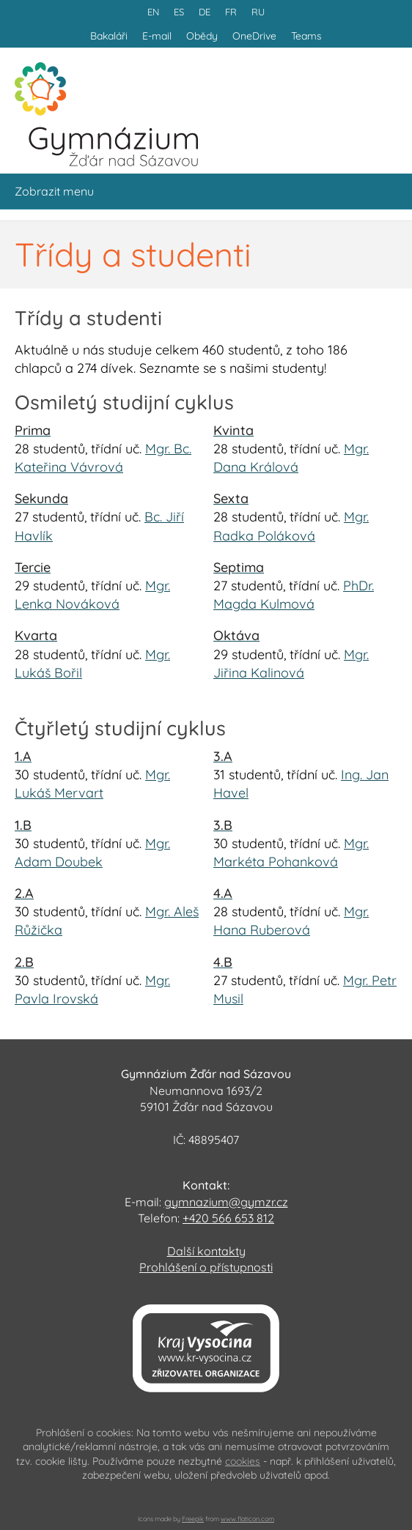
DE (204, 12)
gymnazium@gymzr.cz (226, 1202)
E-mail (157, 35)
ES (179, 12)
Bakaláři (109, 35)
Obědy (202, 35)
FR (231, 12)
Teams (306, 35)
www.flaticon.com (247, 1519)
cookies (242, 1461)
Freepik (193, 1519)
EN (153, 12)
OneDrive (254, 35)
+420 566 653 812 (228, 1218)
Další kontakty (206, 1251)
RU (258, 12)
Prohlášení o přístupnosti (206, 1267)
